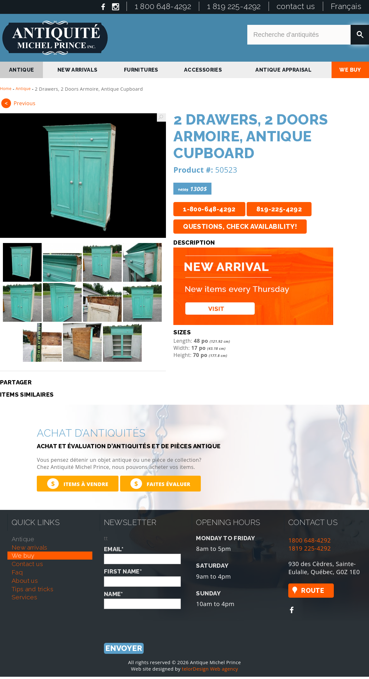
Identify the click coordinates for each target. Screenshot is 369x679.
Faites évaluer (160, 483)
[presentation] (153, 621)
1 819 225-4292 (234, 6)
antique (21, 70)
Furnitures (141, 70)
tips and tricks (32, 589)
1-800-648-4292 (209, 209)
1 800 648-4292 (163, 6)
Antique (23, 88)
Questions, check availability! (240, 226)
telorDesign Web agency (210, 668)
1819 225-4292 (309, 548)
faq (17, 572)
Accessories (203, 70)
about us (25, 580)
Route (312, 590)
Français (346, 6)
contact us (296, 6)
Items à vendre (77, 483)
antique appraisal (283, 70)
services (24, 597)
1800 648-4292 (309, 540)
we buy (350, 70)
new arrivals (77, 70)
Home (6, 88)
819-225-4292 (279, 209)
